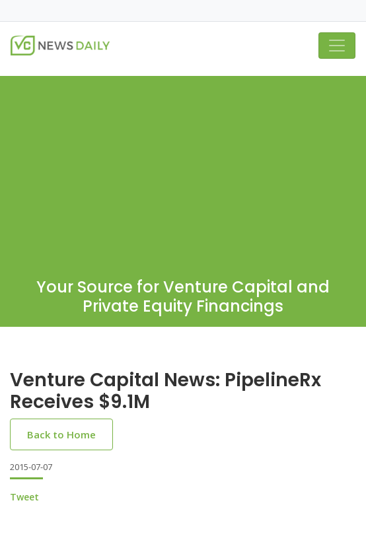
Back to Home (61, 434)
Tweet (24, 497)
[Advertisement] (183, 168)
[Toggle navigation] (336, 45)
